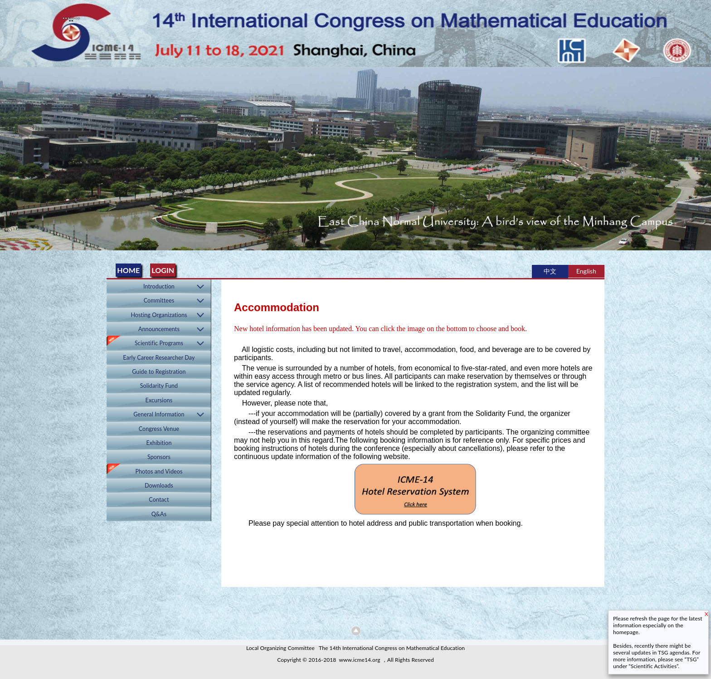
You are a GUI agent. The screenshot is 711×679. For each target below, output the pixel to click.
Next (702, 156)
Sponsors (158, 457)
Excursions (159, 400)
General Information (158, 414)
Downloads (159, 485)
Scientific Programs (159, 343)
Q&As (159, 514)
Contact (159, 499)
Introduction (159, 286)
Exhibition (158, 443)
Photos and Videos (158, 471)
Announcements (159, 329)
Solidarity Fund (159, 385)
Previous (8, 156)
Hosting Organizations (159, 315)
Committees (159, 300)
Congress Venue (159, 428)
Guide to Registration (158, 371)
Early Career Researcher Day (159, 357)
